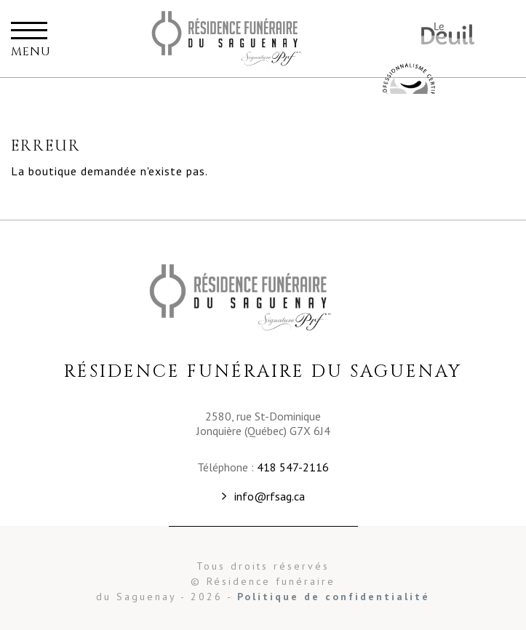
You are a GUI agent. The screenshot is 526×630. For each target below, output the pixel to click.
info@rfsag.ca (269, 496)
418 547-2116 (293, 467)
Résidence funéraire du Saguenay (245, 38)
